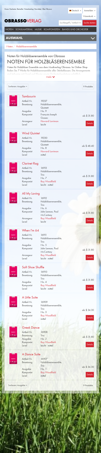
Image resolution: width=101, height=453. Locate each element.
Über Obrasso (47, 9)
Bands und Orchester (75, 29)
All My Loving (31, 193)
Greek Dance (31, 328)
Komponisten (52, 29)
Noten (9, 29)
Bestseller (20, 9)
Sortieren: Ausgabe (17, 86)
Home (7, 9)
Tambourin (29, 96)
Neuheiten (12, 9)
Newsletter (37, 9)
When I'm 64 (30, 230)
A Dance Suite (31, 354)
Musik (38, 29)
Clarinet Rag (30, 163)
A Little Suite (30, 297)
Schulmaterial (24, 29)
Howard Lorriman (49, 121)
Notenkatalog (28, 9)
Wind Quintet (31, 133)
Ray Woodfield (48, 181)
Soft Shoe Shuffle (33, 267)
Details (90, 123)
